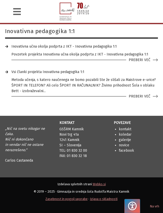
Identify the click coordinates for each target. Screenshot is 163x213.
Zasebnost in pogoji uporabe (66, 199)
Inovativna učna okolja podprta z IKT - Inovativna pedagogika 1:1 (64, 46)
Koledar (125, 134)
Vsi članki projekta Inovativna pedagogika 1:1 (47, 72)
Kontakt (125, 129)
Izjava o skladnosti (104, 199)
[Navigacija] (17, 11)
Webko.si (99, 184)
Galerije (125, 140)
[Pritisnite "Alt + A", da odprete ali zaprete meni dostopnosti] (132, 206)
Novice (124, 145)
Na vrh (154, 206)
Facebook (126, 150)
